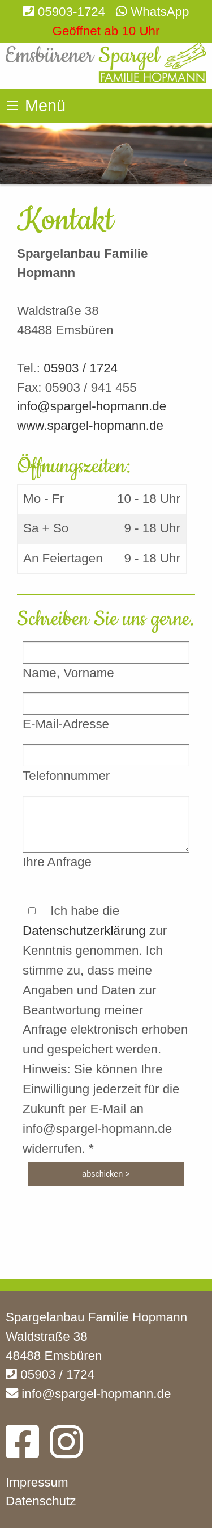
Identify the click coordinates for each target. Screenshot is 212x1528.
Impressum (37, 1482)
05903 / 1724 (81, 368)
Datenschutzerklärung (84, 930)
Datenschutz (41, 1501)
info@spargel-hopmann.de (91, 406)
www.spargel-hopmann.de (90, 425)
